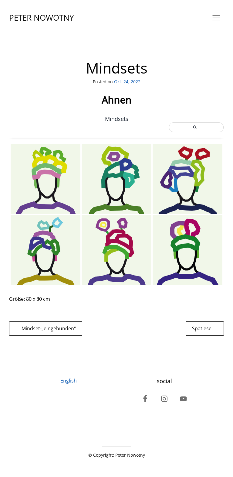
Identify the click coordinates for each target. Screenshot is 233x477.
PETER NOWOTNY (41, 17)
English (68, 380)
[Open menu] (216, 18)
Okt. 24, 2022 (127, 81)
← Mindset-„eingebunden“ (45, 328)
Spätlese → (205, 328)
